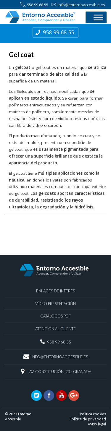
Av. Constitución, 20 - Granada (60, 371)
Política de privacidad (88, 419)
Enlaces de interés (55, 291)
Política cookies (93, 414)
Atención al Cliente (55, 328)
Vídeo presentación (55, 303)
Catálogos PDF (55, 316)
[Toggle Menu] (98, 17)
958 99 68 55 (34, 5)
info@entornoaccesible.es (78, 5)
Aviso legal (97, 424)
